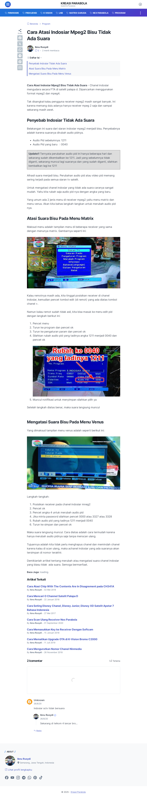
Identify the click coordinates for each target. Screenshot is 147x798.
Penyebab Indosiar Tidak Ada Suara (48, 63)
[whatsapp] (20, 49)
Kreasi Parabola (74, 3)
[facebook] (20, 38)
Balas (39, 731)
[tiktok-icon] (41, 778)
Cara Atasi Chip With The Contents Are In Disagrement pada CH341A (70, 586)
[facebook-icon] (6, 778)
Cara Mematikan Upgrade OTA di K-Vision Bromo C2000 (62, 639)
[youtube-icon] (12, 778)
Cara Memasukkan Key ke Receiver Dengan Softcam (60, 629)
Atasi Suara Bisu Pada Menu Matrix (47, 68)
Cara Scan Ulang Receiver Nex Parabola (52, 619)
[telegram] (20, 55)
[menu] (8, 4)
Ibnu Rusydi (24, 758)
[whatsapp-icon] (29, 778)
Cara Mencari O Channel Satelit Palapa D (52, 596)
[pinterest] (20, 61)
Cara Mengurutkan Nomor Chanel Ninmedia (54, 648)
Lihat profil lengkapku (18, 769)
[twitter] (20, 43)
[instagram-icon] (18, 778)
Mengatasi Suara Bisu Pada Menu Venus (50, 73)
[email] (20, 67)
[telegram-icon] (23, 778)
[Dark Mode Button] (140, 4)
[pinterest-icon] (35, 778)
